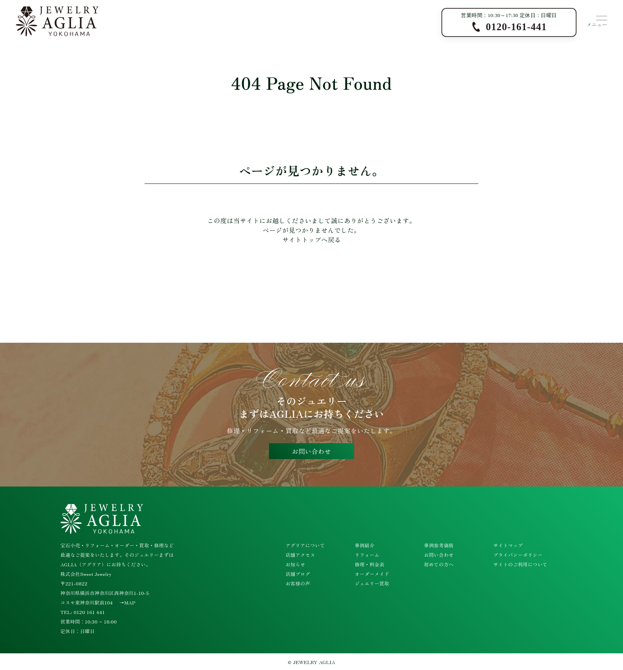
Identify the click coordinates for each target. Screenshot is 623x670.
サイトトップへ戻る (311, 239)
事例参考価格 (438, 545)
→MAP (127, 602)
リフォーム (367, 554)
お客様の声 (298, 583)
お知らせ (296, 564)
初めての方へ (438, 564)
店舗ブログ (298, 573)
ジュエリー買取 (372, 583)
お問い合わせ (311, 451)
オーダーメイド (372, 573)
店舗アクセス (300, 554)
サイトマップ (508, 545)
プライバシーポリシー (518, 554)
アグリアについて (305, 545)
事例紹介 (365, 545)
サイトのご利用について (520, 564)
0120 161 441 (89, 611)
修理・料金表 (369, 564)
